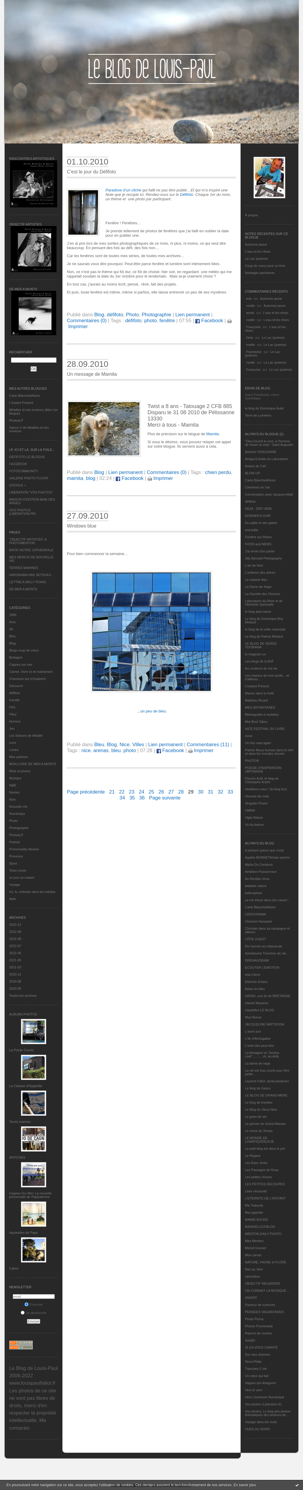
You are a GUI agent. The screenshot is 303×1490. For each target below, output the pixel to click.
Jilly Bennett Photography (263, 558)
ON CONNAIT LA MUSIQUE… (267, 1290)
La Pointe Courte (21, 1050)
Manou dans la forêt (259, 693)
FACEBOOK (18, 464)
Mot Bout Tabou (256, 721)
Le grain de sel (255, 1116)
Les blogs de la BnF (259, 661)
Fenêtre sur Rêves (258, 537)
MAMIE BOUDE (256, 1219)
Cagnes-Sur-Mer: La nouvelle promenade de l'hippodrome (30, 1195)
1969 (12, 615)
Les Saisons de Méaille (26, 735)
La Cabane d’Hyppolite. (26, 1086)
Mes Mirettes (254, 1241)
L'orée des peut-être (259, 1045)
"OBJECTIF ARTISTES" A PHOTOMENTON (27, 541)
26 (161, 792)
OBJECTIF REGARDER (262, 1283)
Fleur (13, 714)
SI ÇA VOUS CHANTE (261, 1347)
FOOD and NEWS (258, 544)
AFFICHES (17, 1157)
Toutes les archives (23, 995)
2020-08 (15, 981)
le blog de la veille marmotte (265, 629)
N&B (12, 785)
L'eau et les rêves (257, 251)
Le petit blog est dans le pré (265, 1148)
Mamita (212, 434)
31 (210, 792)
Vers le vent (253, 1390)
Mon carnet (253, 1255)
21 (112, 792)
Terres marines (20, 1121)
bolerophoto (253, 893)
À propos (251, 215)
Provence (16, 856)
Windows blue (81, 525)
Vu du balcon (254, 824)
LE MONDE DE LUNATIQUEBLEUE (259, 1139)
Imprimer (160, 478)
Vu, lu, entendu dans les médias (32, 892)
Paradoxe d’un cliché (123, 190)
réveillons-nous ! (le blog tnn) (266, 789)
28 (181, 792)
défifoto (14, 693)
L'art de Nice (254, 565)
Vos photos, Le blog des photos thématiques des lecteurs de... (268, 1413)
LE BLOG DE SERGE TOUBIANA (261, 645)
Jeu (11, 728)
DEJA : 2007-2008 (258, 508)
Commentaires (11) (208, 744)
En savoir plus (244, 1485)
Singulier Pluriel (256, 803)
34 (122, 798)
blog (90, 478)
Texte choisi (17, 870)
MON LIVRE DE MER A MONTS (32, 764)
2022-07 (15, 946)
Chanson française (258, 921)
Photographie (18, 828)
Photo (13, 821)
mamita (75, 478)
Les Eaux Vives (256, 1163)
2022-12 (15, 924)
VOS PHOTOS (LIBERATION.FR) (22, 511)
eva (249, 298)
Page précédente (86, 792)
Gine (249, 337)
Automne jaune (256, 244)
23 (132, 792)
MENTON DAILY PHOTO (263, 1234)
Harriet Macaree (256, 1003)
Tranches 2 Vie (256, 1368)
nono (248, 736)
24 (141, 792)
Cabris (14, 1268)
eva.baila (251, 530)
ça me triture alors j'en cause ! (266, 900)
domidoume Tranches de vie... (267, 953)
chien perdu (218, 472)
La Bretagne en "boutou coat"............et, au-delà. (262, 1054)
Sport (13, 863)
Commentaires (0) (87, 320)
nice (86, 750)
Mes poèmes (18, 757)
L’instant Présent (21, 402)
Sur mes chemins (257, 1354)
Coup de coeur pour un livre (265, 265)
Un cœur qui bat (256, 1376)
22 (122, 792)
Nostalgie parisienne (260, 273)
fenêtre (167, 320)
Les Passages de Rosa (261, 1170)
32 (220, 792)
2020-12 (15, 974)
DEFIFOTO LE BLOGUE (27, 457)
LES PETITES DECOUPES (265, 1184)
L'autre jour (253, 1031)
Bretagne (15, 657)
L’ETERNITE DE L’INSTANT (265, 1198)
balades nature (256, 886)
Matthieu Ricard (256, 700)
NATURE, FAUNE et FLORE (265, 1262)
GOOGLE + (17, 485)
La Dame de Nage (258, 586)
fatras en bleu (255, 989)
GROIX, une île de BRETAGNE (267, 996)
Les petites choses (258, 1177)
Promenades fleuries (24, 849)
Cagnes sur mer (20, 664)
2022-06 (15, 953)
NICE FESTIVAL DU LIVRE (265, 729)
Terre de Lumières (258, 415)
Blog (12, 643)
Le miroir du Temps (259, 1131)
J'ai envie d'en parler (260, 551)
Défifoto (186, 194)
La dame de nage (257, 1063)
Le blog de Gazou (258, 1088)
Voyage (14, 884)
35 (132, 798)
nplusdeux (252, 1276)
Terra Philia (253, 1361)
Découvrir (16, 686)
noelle (250, 305)
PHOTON (252, 760)
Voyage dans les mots (261, 1422)
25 (151, 792)
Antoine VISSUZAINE (260, 452)
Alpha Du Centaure (259, 864)
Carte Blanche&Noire (24, 395)
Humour (15, 721)
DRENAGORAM (257, 960)
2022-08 (15, 939)
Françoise (253, 327)
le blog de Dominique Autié (264, 408)
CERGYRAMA (255, 914)
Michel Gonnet (255, 1248)
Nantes (14, 792)
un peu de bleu (153, 711)
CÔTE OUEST (255, 939)
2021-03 (15, 967)
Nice (12, 799)
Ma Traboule (254, 1205)
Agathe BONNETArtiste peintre (267, 857)
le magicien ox (255, 654)
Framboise (254, 352)
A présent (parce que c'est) (264, 850)
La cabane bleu (256, 579)
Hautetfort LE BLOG (259, 1010)
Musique (15, 778)
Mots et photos (19, 771)
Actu (12, 622)
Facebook (209, 320)
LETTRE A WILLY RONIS (27, 582)
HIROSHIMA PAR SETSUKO (30, 575)
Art (11, 629)
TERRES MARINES (23, 568)
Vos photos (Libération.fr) (263, 1404)
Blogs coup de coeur (24, 650)
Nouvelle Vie (18, 806)
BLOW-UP (252, 473)
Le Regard (252, 1155)
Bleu (12, 636)
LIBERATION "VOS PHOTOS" (31, 492)
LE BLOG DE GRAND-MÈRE (266, 1095)
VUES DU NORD (257, 1429)
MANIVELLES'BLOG (260, 1226)
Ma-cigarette (254, 1212)
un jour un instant (21, 877)
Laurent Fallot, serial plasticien (267, 1081)
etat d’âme (252, 974)
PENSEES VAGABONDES (264, 1312)
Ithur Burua (253, 1017)
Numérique (17, 813)
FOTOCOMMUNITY (23, 471)
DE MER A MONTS (23, 589)
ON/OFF (251, 1297)
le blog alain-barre (258, 611)
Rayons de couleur (258, 1333)
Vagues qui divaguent (260, 1383)
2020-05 (15, 988)
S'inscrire (34, 1304)
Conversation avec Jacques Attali (269, 494)
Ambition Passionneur (261, 871)
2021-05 (15, 960)
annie (250, 313)
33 (230, 792)
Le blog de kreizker (259, 1102)
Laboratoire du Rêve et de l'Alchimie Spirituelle (264, 602)
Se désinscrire (33, 1313)
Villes (138, 744)
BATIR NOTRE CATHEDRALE (31, 550)
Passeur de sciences (260, 1305)
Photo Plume (254, 1319)
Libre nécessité (256, 1191)
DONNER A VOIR (258, 515)
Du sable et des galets (261, 523)
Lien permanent (192, 314)
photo (150, 320)
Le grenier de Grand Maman (265, 1123)
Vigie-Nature (254, 817)
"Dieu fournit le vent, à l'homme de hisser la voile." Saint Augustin (269, 442)
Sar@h (250, 1340)
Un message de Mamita (92, 374)
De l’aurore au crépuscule (263, 946)
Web (12, 899)
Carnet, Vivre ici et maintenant (31, 671)
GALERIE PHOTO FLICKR (28, 478)
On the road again (258, 743)
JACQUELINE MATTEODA (264, 1024)
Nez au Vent (254, 1269)
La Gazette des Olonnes (262, 594)
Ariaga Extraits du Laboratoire (266, 459)
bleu (116, 750)
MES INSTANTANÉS (260, 707)
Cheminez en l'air (257, 487)
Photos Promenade (259, 1326)
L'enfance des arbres (260, 572)
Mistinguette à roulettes (262, 714)
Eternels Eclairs (256, 981)
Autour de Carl (255, 466)
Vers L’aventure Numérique (264, 1397)
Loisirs (14, 750)
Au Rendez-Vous (257, 879)
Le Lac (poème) (256, 258)
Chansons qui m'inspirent (27, 679)
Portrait (14, 842)
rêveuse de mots (257, 796)
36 (142, 798)
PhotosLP (16, 420)
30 (201, 792)
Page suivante (164, 798)
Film (12, 707)
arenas (101, 750)
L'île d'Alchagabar (258, 1038)
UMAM (250, 810)
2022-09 (15, 931)
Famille (14, 700)
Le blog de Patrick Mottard (264, 636)
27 (171, 792)
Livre (12, 742)
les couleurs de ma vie (261, 668)
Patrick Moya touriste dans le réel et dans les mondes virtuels (269, 751)
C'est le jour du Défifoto (91, 171)
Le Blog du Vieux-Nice (261, 1109)
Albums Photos (23, 1014)
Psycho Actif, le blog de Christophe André (262, 780)
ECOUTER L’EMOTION (262, 967)
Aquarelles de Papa (23, 1232)
